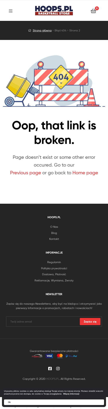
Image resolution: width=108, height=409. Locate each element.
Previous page (25, 172)
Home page (85, 172)
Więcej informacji (71, 394)
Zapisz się (90, 321)
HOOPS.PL (52, 378)
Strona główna (42, 30)
